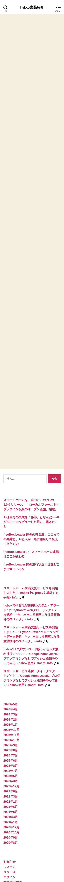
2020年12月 (11, 798)
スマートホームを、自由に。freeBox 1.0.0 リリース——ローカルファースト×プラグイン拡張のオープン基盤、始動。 (30, 475)
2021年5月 (10, 783)
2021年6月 (10, 777)
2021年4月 (10, 788)
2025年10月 (11, 711)
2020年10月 (11, 803)
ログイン (9, 848)
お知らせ (9, 832)
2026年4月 (10, 680)
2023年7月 (10, 741)
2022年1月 (10, 772)
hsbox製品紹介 (32, 7)
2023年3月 (10, 752)
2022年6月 (10, 762)
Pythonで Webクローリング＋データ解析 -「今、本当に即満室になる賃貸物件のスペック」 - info (31, 585)
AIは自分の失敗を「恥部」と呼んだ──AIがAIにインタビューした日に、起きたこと (31, 492)
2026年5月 (10, 675)
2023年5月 (10, 747)
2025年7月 (10, 726)
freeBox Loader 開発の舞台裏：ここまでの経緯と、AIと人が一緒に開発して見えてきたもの (31, 510)
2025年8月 (10, 721)
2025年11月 (11, 706)
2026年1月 (10, 695)
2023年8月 (10, 736)
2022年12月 (11, 757)
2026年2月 (10, 690)
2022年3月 (10, 767)
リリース (9, 843)
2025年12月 (11, 700)
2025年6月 (10, 731)
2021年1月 (10, 793)
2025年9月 (10, 716)
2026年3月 (10, 685)
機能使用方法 (12, 853)
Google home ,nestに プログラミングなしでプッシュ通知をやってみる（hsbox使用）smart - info (31, 629)
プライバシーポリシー (16, 874)
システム (9, 838)
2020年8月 (10, 813)
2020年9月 (10, 808)
